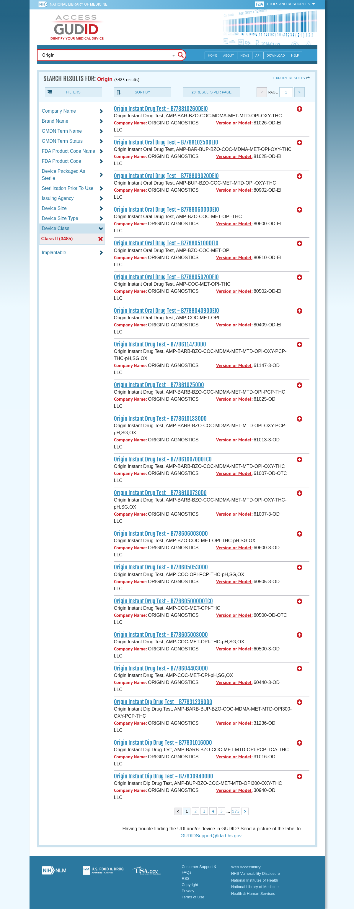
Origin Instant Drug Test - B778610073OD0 (160, 493)
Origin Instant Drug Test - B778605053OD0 (161, 567)
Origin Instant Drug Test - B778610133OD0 (160, 418)
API (257, 55)
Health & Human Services (253, 893)
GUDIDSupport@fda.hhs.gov (211, 835)
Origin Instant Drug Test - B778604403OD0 (161, 668)
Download (276, 55)
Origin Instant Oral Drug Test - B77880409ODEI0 (166, 310)
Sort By (142, 92)
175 (236, 811)
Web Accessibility (246, 867)
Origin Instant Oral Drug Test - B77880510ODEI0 (166, 243)
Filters (73, 92)
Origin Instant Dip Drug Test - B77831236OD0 (163, 702)
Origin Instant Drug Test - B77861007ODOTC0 (163, 459)
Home (212, 55)
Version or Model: (234, 123)
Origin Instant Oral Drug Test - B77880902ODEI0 (166, 176)
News (244, 55)
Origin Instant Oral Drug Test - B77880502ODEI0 (166, 277)
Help (295, 55)
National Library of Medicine (78, 4)
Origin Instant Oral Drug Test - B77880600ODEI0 (166, 209)
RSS (186, 878)
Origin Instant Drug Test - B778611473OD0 (160, 344)
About (228, 55)
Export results (289, 78)
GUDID (76, 27)
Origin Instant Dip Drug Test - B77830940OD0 (163, 776)
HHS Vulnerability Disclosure (255, 873)
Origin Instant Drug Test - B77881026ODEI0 (161, 108)
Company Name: (130, 123)
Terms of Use (193, 897)
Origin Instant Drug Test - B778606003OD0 (161, 533)
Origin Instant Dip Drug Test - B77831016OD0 (163, 742)
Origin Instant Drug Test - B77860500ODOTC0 (163, 601)
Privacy (188, 891)
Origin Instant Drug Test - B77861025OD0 (159, 385)
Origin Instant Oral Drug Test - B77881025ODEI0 (166, 142)
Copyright (190, 884)
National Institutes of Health (254, 880)
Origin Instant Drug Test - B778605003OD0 (161, 634)
